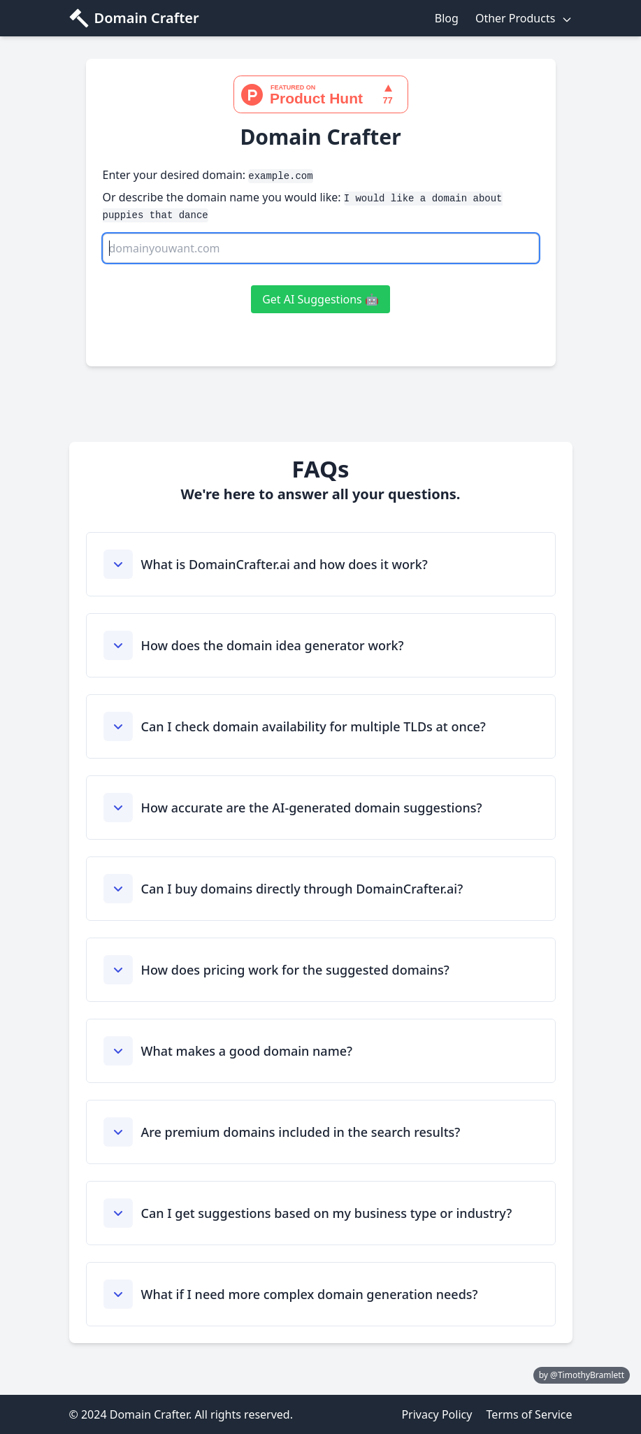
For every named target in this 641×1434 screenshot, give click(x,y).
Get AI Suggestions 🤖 (320, 299)
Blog (447, 18)
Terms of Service (529, 1414)
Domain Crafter (146, 17)
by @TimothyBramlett (581, 1375)
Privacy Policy (436, 1414)
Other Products (523, 18)
